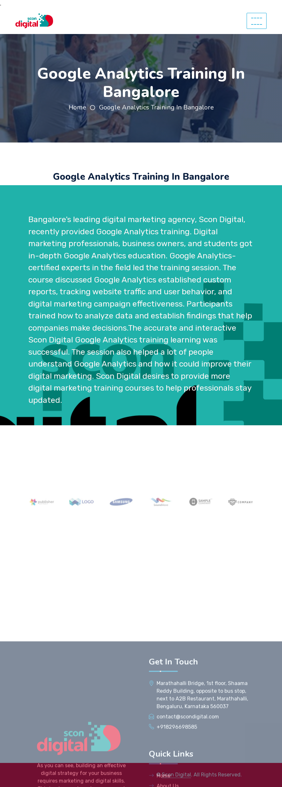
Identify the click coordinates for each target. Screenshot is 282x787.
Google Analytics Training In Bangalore (156, 107)
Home (77, 107)
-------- (256, 21)
